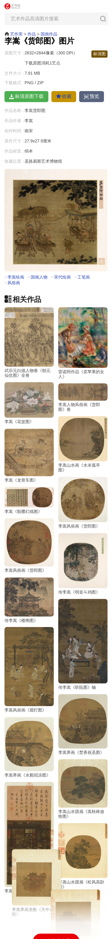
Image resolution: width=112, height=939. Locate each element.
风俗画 (13, 282)
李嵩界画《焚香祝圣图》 (81, 745)
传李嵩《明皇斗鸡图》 (79, 602)
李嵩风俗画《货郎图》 (56, 534)
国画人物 (39, 277)
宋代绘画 (62, 277)
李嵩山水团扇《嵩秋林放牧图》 (81, 804)
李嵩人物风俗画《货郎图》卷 (79, 402)
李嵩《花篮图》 (19, 417)
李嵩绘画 (15, 277)
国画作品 (49, 34)
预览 (91, 96)
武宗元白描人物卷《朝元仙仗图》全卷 (27, 373)
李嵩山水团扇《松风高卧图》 (81, 875)
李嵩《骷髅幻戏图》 (46, 516)
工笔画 (83, 277)
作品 (31, 34)
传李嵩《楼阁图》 (21, 637)
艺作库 (16, 34)
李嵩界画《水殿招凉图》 (27, 783)
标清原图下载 (26, 96)
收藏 (63, 96)
